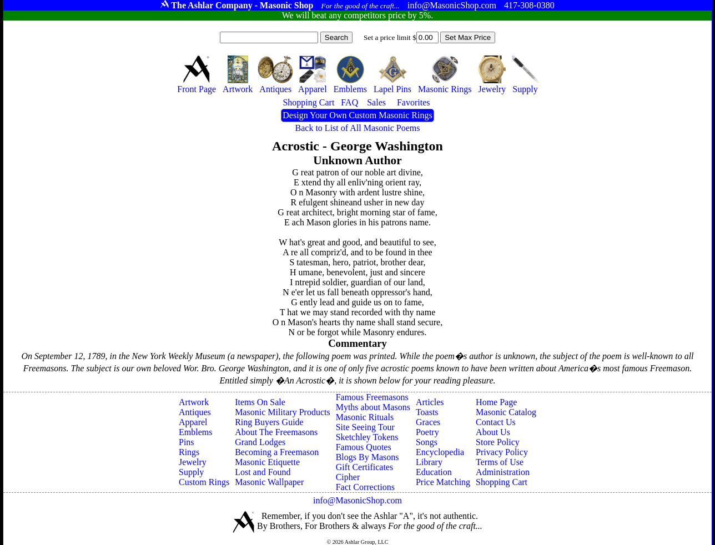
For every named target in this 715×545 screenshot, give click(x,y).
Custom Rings (204, 482)
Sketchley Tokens (367, 437)
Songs (426, 442)
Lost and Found (262, 472)
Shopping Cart (501, 482)
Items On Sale (260, 402)
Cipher (348, 477)
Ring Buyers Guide (269, 422)
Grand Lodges (260, 442)
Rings (189, 452)
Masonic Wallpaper (269, 482)
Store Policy (498, 442)
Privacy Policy (502, 452)
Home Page (496, 402)
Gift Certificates (365, 467)
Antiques (195, 412)
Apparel (193, 422)
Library (429, 462)
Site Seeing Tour (365, 427)
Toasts (427, 412)
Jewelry (193, 462)
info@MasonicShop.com (357, 500)
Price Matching (443, 482)
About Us (493, 432)
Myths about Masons (373, 407)
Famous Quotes (363, 447)
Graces (428, 422)
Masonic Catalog (506, 412)
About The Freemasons (276, 432)
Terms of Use (499, 462)
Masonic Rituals (365, 417)
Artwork (194, 402)
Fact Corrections (365, 487)
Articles (430, 402)
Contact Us (496, 422)
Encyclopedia (440, 452)
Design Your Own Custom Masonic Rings (357, 115)
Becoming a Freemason (277, 452)
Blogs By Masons (367, 457)
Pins (186, 442)
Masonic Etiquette (267, 462)
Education (434, 472)
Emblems (195, 432)
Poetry (427, 432)
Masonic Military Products (282, 412)
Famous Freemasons (372, 397)
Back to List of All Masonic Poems (357, 128)
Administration (503, 472)
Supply (191, 472)
